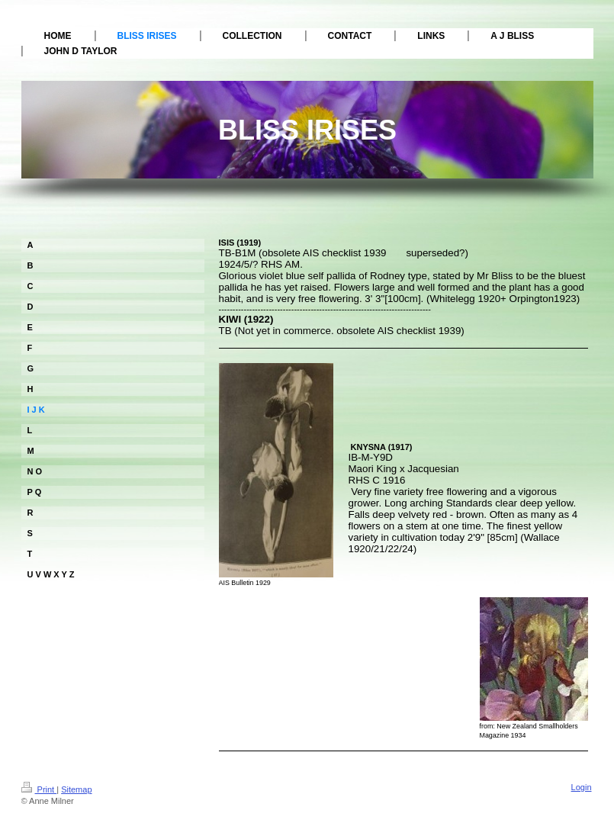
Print (39, 789)
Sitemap (76, 789)
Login (581, 787)
